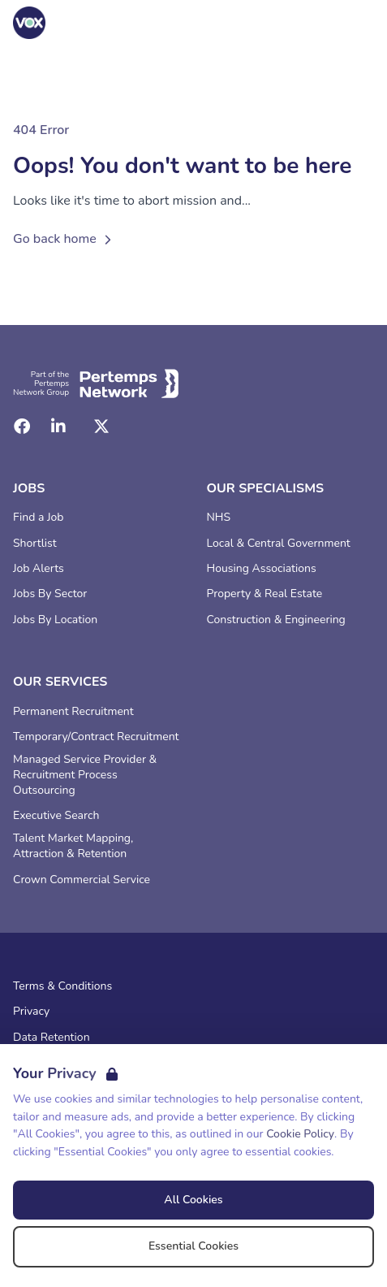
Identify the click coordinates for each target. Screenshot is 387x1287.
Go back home (64, 239)
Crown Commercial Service (81, 880)
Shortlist (35, 543)
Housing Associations (261, 568)
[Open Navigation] (354, 22)
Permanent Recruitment (73, 711)
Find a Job (38, 517)
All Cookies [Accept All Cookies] (193, 1199)
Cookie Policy (300, 1134)
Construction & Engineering (276, 620)
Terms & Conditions (62, 986)
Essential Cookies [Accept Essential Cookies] (193, 1246)
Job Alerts (38, 568)
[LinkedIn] (58, 426)
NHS (219, 517)
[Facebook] (21, 426)
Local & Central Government (278, 543)
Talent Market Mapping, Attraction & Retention (73, 846)
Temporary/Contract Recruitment (96, 737)
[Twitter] (101, 426)
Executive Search (56, 815)
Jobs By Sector (50, 594)
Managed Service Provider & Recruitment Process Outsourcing (85, 775)
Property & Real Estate (265, 594)
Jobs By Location (55, 620)
